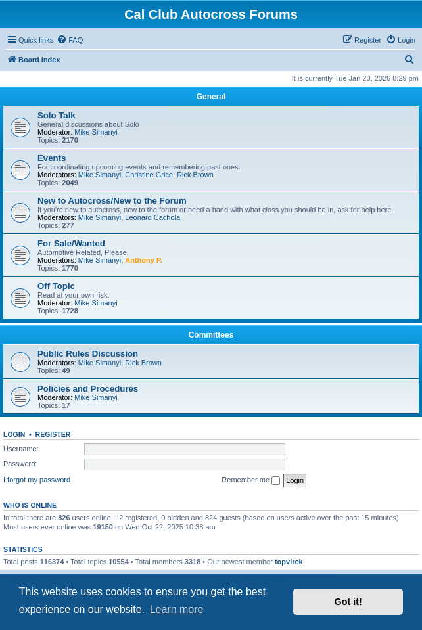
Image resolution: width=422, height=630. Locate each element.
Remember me (251, 480)
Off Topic (56, 286)
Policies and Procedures (87, 389)
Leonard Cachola (152, 217)
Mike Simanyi (95, 132)
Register (53, 434)
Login (14, 434)
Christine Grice (149, 175)
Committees (211, 335)
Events (51, 158)
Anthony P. (143, 260)
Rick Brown (195, 175)
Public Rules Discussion (87, 354)
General (211, 96)
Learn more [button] (177, 609)
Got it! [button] (348, 601)
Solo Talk (56, 115)
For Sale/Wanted (71, 243)
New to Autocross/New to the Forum (112, 201)
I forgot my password (36, 480)
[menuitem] (70, 40)
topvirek (289, 562)
